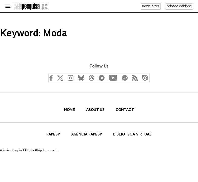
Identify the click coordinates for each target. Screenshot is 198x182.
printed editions (179, 6)
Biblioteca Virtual (132, 134)
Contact (125, 110)
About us (96, 110)
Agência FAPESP (87, 134)
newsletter (150, 6)
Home (70, 110)
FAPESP (53, 134)
